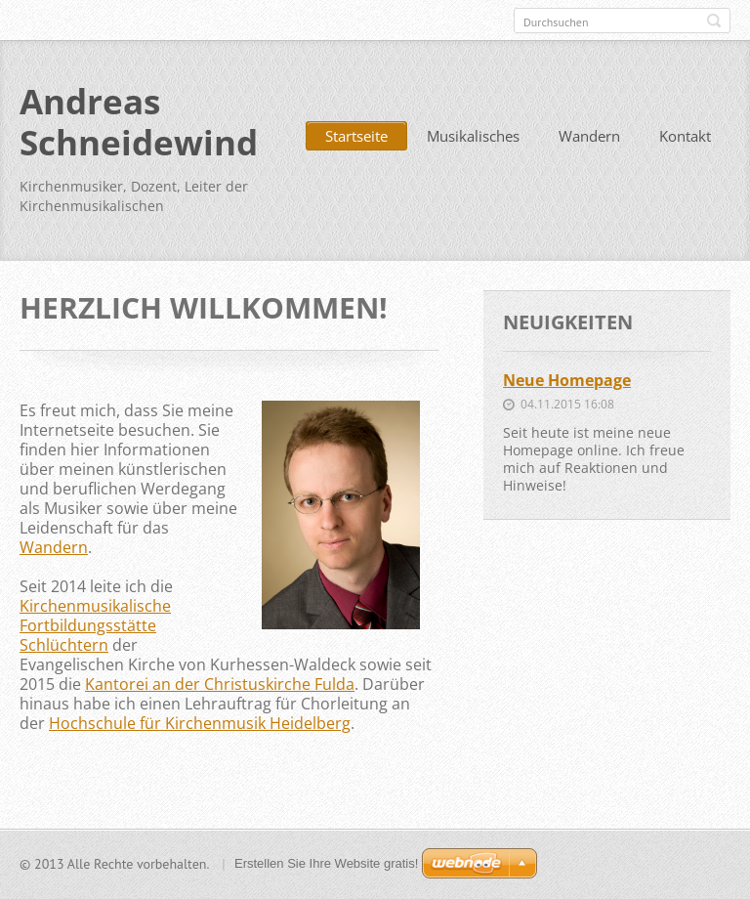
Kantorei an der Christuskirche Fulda (219, 684)
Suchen (714, 20)
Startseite (356, 136)
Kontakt (685, 136)
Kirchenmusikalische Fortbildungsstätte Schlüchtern (95, 625)
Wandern (589, 136)
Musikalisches (473, 136)
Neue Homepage (567, 380)
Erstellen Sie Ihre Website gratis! (326, 863)
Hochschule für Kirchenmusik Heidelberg (200, 723)
